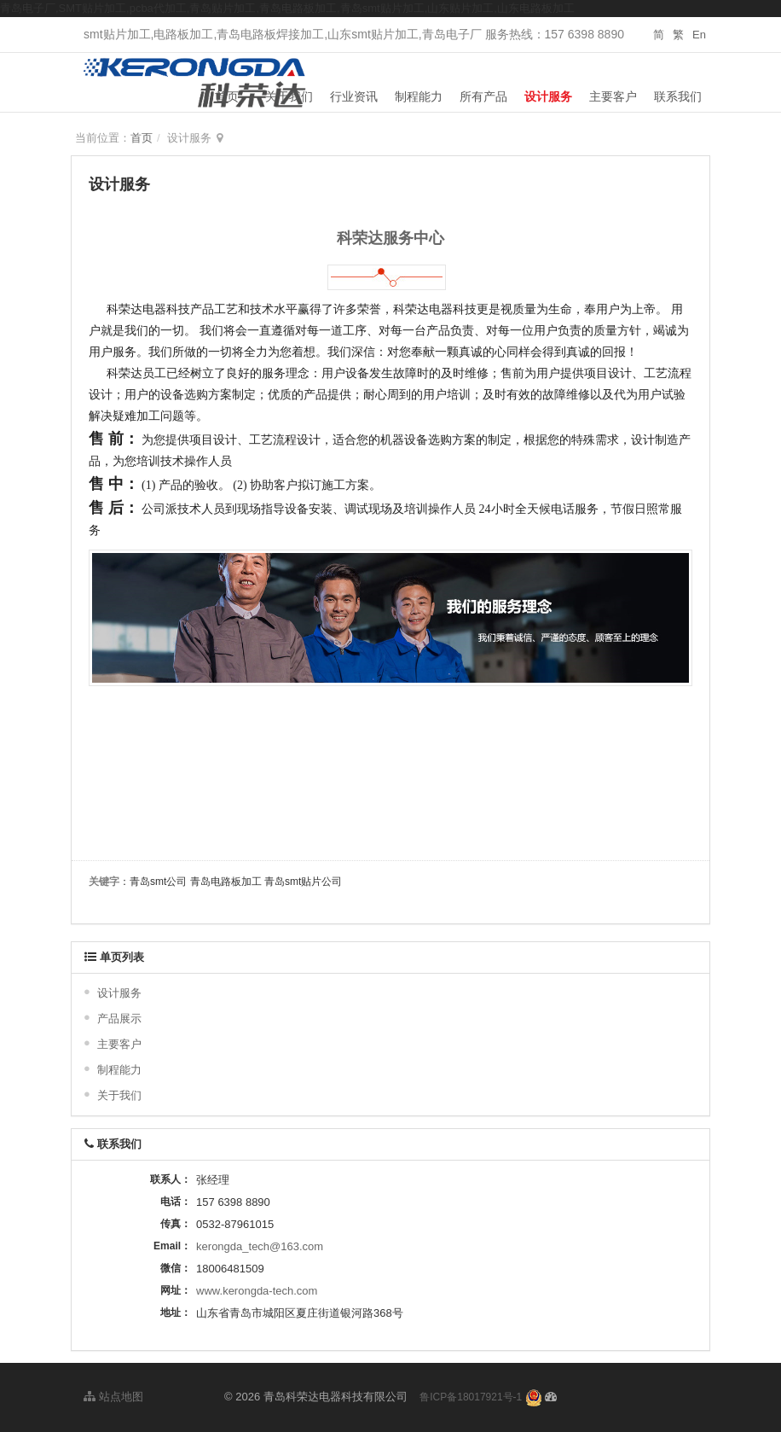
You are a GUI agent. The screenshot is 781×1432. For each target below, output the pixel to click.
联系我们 (678, 96)
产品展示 (119, 1018)
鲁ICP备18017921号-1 (470, 1397)
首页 (227, 96)
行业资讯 (354, 96)
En (699, 34)
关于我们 (289, 96)
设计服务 (548, 96)
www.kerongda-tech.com (256, 1290)
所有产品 (483, 96)
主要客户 (613, 96)
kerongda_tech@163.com (259, 1246)
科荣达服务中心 (390, 238)
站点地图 (113, 1396)
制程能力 (419, 96)
